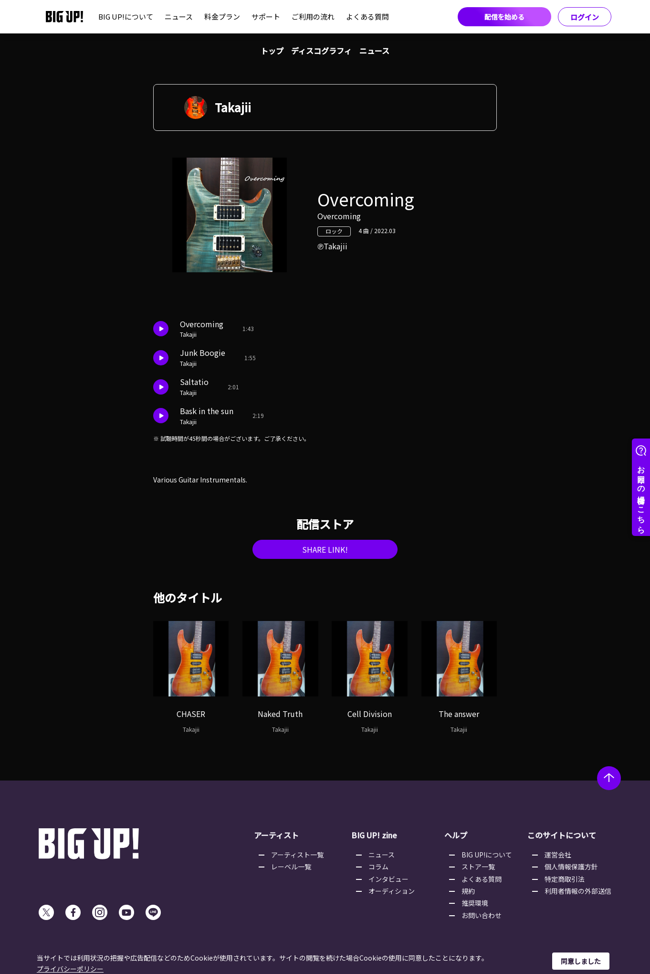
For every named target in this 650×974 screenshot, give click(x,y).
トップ (272, 50)
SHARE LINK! (325, 549)
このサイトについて (561, 835)
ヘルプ (455, 835)
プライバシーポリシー (70, 969)
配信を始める (504, 16)
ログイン (584, 17)
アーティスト (276, 835)
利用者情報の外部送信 (578, 891)
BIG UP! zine (374, 835)
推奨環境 (474, 903)
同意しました (581, 961)
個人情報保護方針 (571, 866)
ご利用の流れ (313, 16)
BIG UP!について (125, 16)
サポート (266, 16)
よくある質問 (367, 16)
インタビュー (388, 879)
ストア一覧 (478, 866)
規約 (468, 891)
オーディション (391, 891)
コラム (378, 866)
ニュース (179, 16)
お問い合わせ (481, 915)
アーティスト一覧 (297, 854)
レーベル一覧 (291, 866)
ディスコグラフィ (321, 50)
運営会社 (558, 854)
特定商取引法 (565, 879)
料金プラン (222, 16)
